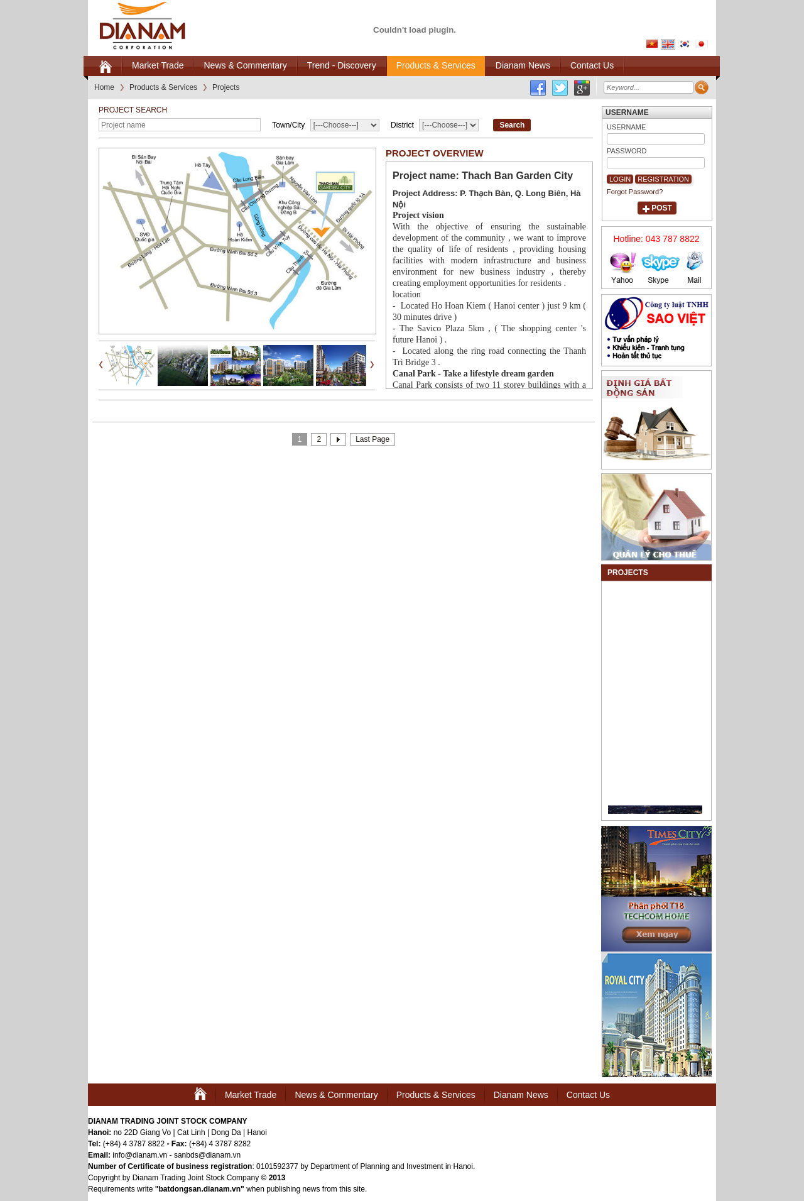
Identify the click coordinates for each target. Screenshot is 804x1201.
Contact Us (588, 1095)
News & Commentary (336, 1095)
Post (661, 208)
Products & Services (435, 1095)
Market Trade (250, 1095)
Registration (663, 179)
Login (620, 179)
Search (511, 125)
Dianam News (521, 1095)
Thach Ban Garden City (517, 175)
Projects (627, 572)
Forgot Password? (635, 191)
